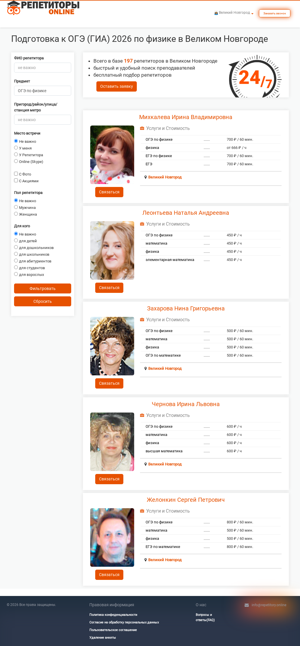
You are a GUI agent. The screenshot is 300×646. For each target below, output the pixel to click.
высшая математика (164, 451)
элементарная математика (170, 259)
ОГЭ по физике (159, 139)
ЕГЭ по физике (159, 156)
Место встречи (27, 133)
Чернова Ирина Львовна (186, 404)
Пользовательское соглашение (113, 630)
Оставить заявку (116, 86)
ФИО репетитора (29, 58)
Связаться (109, 192)
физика (152, 147)
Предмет (22, 81)
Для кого (22, 226)
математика (156, 243)
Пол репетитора (28, 192)
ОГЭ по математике (163, 355)
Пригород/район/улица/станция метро (35, 107)
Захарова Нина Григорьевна (186, 308)
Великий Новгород (165, 177)
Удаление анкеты (102, 638)
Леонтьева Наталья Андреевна (185, 212)
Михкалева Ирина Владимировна (185, 117)
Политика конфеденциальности (113, 615)
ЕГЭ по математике (163, 546)
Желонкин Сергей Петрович (186, 499)
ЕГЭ (149, 164)
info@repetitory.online (269, 605)
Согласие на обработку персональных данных (124, 622)
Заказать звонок (274, 13)
